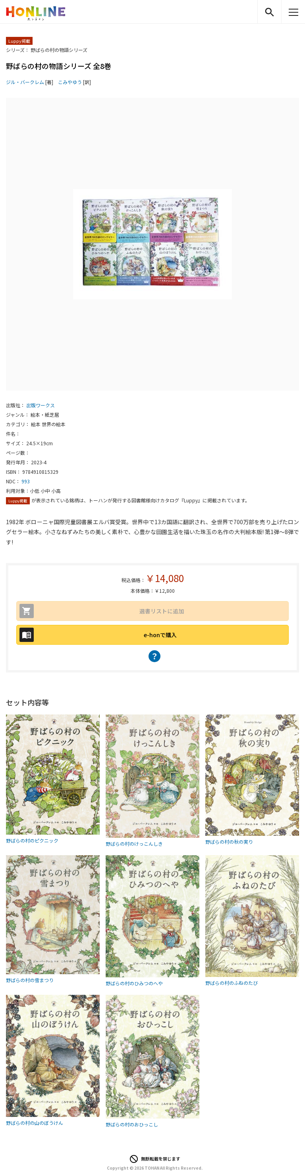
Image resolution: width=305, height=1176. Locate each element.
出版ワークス (40, 405)
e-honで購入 (160, 635)
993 (25, 481)
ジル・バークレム (25, 82)
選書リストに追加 (161, 611)
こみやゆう (70, 82)
